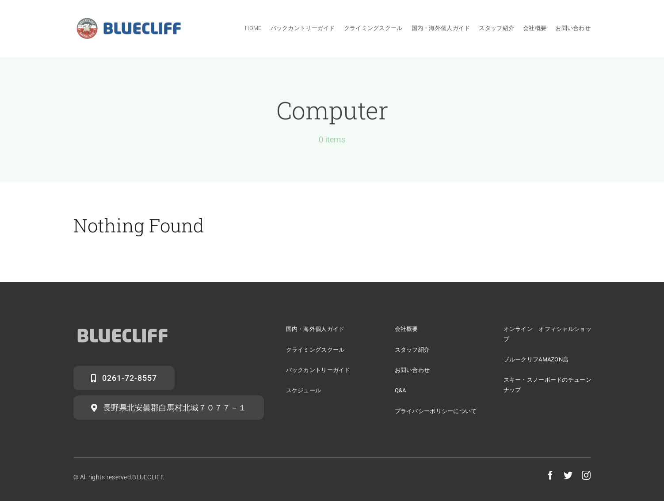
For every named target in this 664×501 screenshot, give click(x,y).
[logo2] (122, 326)
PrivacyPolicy (183, 477)
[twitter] (568, 475)
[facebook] (550, 475)
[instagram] (586, 475)
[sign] (128, 20)
